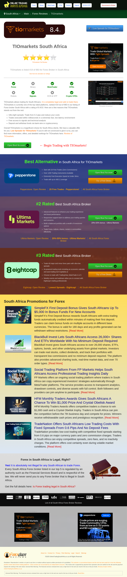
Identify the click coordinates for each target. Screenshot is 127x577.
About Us (43, 553)
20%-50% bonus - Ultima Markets (106, 223)
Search (78, 553)
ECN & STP (86, 5)
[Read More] (76, 330)
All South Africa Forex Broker (96, 190)
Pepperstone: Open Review (33, 190)
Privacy (58, 553)
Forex (34, 5)
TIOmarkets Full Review (39, 62)
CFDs (60, 5)
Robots (68, 5)
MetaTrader (51, 5)
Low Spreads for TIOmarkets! (106, 28)
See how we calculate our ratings (39, 74)
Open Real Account (16, 145)
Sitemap (83, 553)
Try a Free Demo (105, 180)
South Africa (12, 13)
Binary (42, 5)
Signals (77, 5)
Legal (72, 553)
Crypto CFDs (71, 96)
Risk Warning (65, 553)
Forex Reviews (40, 13)
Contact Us (51, 553)
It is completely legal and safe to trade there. (60, 102)
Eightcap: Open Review (34, 288)
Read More (81, 573)
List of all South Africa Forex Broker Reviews (63, 503)
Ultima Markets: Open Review (34, 239)
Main (26, 13)
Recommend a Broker (108, 5)
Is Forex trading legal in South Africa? (52, 486)
